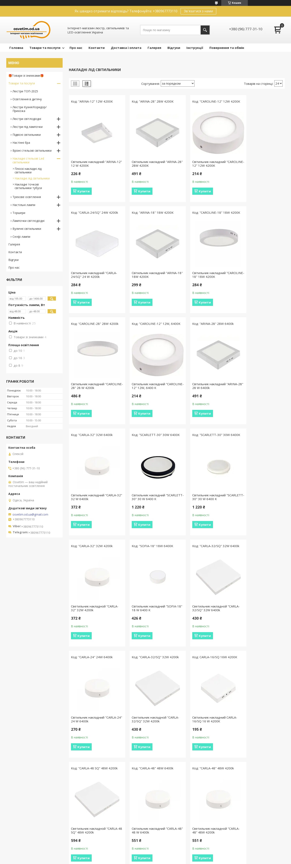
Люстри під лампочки (28, 127)
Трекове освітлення (27, 197)
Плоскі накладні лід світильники (28, 170)
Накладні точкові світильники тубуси (28, 186)
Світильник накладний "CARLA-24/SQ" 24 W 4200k (259, 168)
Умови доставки (91, 824)
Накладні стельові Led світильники (28, 160)
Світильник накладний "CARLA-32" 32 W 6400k (149, 394)
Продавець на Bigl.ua (145, 856)
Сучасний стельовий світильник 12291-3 (196, 740)
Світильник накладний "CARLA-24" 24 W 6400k (259, 509)
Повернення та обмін (226, 48)
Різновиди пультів (163, 824)
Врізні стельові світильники (32, 150)
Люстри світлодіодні (27, 119)
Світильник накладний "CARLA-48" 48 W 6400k (259, 625)
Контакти (97, 48)
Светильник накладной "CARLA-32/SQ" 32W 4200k (91, 629)
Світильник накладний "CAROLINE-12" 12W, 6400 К (257, 283)
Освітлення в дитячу (27, 99)
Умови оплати (90, 830)
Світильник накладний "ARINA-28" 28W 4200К (149, 163)
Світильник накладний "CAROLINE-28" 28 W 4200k (201, 283)
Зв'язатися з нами (198, 11)
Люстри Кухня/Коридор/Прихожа (30, 109)
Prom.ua (166, 852)
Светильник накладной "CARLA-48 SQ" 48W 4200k (200, 629)
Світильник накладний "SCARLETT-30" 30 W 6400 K (202, 398)
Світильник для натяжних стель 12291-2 (255, 740)
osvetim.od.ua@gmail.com (30, 514)
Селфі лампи (21, 237)
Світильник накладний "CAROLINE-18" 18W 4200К (146, 283)
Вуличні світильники (27, 229)
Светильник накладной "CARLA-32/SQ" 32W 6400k (201, 513)
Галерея (154, 48)
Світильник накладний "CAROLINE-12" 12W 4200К (201, 168)
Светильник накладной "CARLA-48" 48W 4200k (88, 740)
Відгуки (173, 48)
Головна (16, 48)
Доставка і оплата (126, 48)
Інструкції (194, 48)
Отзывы (14, 824)
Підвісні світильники (27, 135)
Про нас (76, 48)
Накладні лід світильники (32, 178)
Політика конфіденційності (196, 860)
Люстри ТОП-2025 (25, 91)
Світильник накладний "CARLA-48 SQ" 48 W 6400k (149, 744)
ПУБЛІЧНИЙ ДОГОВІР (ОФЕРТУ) (244, 824)
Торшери (19, 213)
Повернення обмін (93, 836)
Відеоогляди (159, 830)
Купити (83, 191)
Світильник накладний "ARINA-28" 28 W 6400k (94, 394)
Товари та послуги (44, 48)
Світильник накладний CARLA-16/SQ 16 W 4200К (148, 625)
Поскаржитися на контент (160, 860)
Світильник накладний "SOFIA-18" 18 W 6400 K (149, 509)
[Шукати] (205, 29)
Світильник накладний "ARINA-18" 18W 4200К (94, 279)
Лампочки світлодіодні (28, 221)
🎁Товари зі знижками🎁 (26, 76)
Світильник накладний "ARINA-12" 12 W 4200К (94, 163)
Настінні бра (21, 143)
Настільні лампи (24, 205)
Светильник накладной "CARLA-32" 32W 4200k (88, 509)
